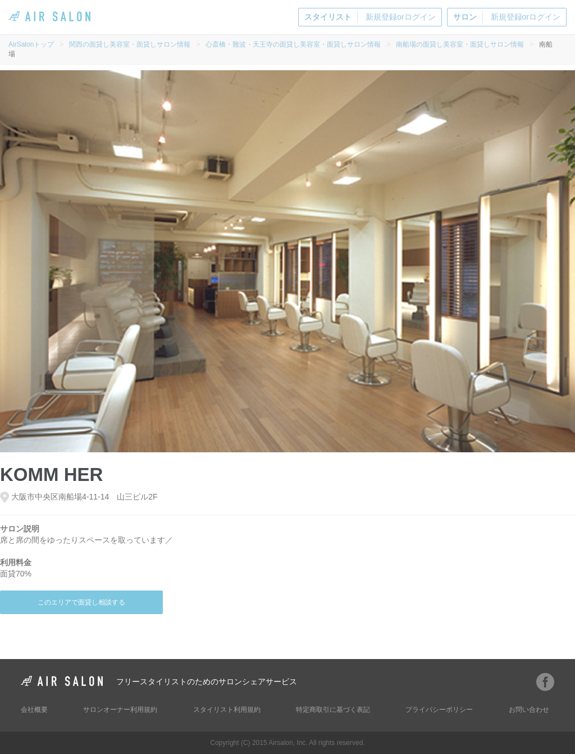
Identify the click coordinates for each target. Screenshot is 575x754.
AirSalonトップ (31, 44)
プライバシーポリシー (439, 710)
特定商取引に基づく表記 (333, 710)
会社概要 (34, 710)
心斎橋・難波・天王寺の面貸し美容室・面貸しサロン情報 (293, 44)
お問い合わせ (529, 710)
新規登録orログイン (369, 17)
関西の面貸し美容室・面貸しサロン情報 (129, 44)
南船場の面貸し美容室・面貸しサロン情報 (460, 44)
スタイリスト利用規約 (227, 710)
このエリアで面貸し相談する (81, 602)
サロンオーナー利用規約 (120, 710)
